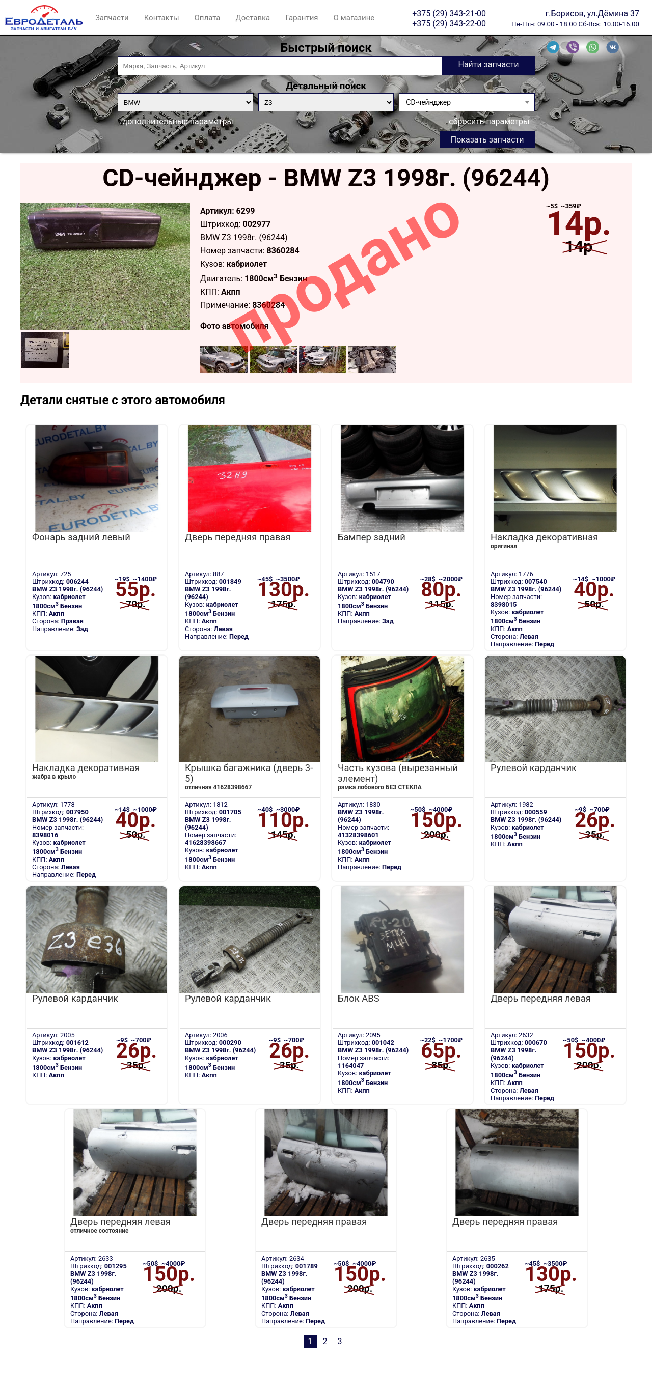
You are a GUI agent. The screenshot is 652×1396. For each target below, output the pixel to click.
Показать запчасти (487, 140)
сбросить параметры (489, 121)
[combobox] (466, 102)
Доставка (252, 17)
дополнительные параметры (178, 121)
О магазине (354, 17)
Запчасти (112, 17)
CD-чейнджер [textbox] (428, 102)
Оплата (208, 17)
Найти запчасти (488, 64)
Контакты (161, 17)
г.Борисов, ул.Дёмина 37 (592, 13)
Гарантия (301, 17)
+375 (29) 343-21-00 (449, 13)
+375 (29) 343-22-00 (449, 23)
